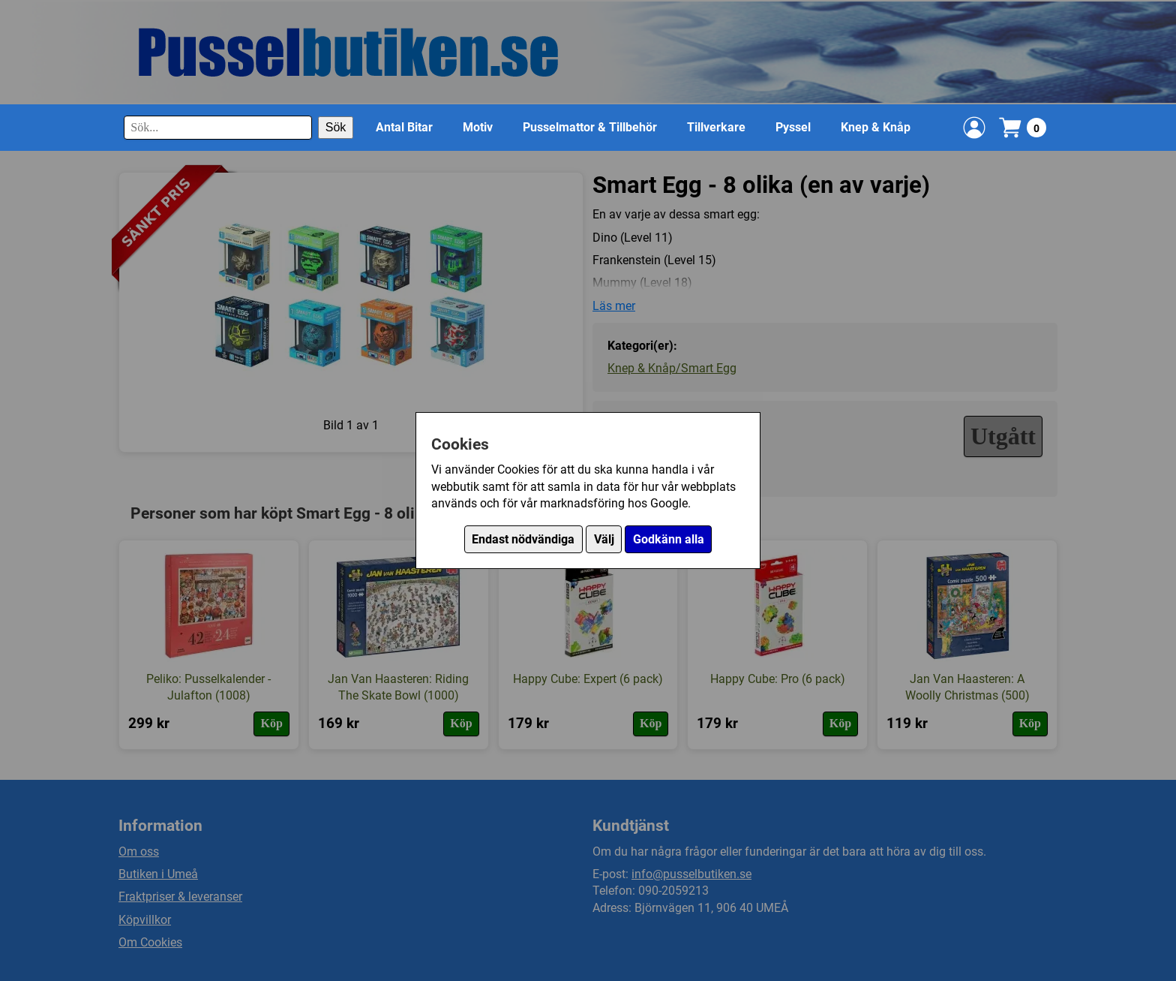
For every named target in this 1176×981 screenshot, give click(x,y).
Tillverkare (716, 127)
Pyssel (793, 127)
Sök (336, 127)
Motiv (478, 127)
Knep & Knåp (875, 127)
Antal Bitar (404, 127)
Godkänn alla (668, 539)
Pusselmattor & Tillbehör (590, 127)
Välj (604, 539)
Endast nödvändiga (523, 539)
